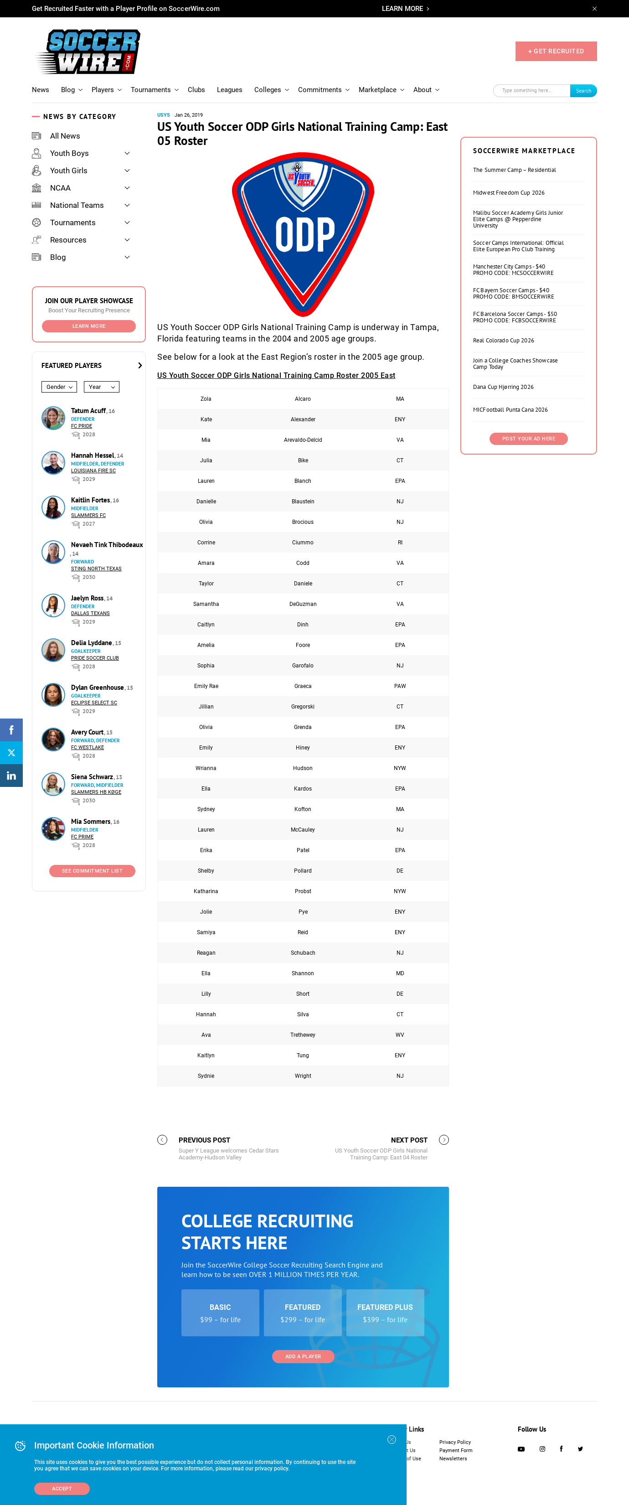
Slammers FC (88, 515)
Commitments (320, 89)
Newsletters (453, 1459)
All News (56, 135)
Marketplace (378, 89)
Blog (68, 89)
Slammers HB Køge (96, 792)
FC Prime (82, 837)
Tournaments (151, 89)
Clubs (196, 89)
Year (95, 386)
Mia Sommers (91, 821)
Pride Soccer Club (95, 658)
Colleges (267, 89)
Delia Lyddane (92, 642)
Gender (55, 386)
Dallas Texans (90, 613)
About (422, 89)
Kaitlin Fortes (91, 500)
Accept (62, 1489)
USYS (163, 115)
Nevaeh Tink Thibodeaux (107, 544)
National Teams (68, 205)
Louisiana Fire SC (93, 471)
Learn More (89, 326)
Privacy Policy (455, 1442)
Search (584, 90)
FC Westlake (87, 747)
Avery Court (88, 732)
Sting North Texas (96, 569)
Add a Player (303, 1357)
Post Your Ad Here (529, 439)
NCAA (51, 187)
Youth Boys (60, 153)
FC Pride (81, 426)
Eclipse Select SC (94, 703)
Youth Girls (60, 170)
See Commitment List (92, 871)
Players (103, 89)
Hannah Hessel (93, 455)
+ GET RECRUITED (556, 51)
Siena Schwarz (93, 776)
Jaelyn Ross (88, 598)
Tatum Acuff (89, 410)
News (40, 89)
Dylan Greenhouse (98, 687)
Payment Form (456, 1450)
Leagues (229, 89)
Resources (59, 239)
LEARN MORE (402, 9)
